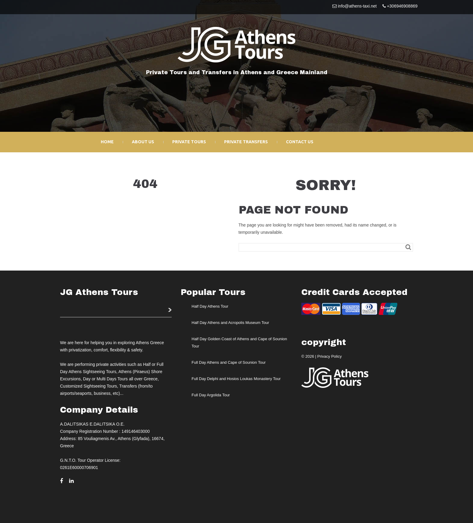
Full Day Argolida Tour (211, 395)
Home (107, 141)
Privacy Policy (329, 356)
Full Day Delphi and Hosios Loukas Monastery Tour (236, 378)
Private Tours (189, 141)
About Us (143, 141)
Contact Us (299, 141)
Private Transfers (246, 141)
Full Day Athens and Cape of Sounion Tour (228, 362)
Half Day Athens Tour (210, 306)
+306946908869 (402, 6)
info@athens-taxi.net (357, 6)
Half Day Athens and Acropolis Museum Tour (230, 322)
